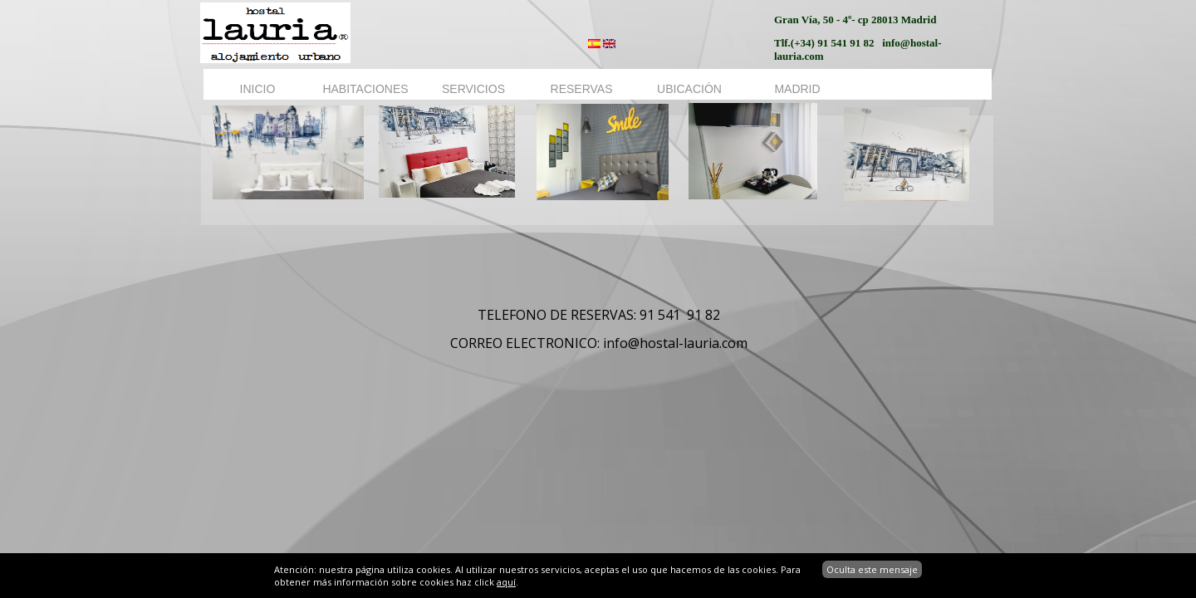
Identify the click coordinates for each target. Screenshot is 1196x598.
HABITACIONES (365, 89)
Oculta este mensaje (872, 569)
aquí (506, 582)
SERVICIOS (473, 89)
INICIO (258, 89)
